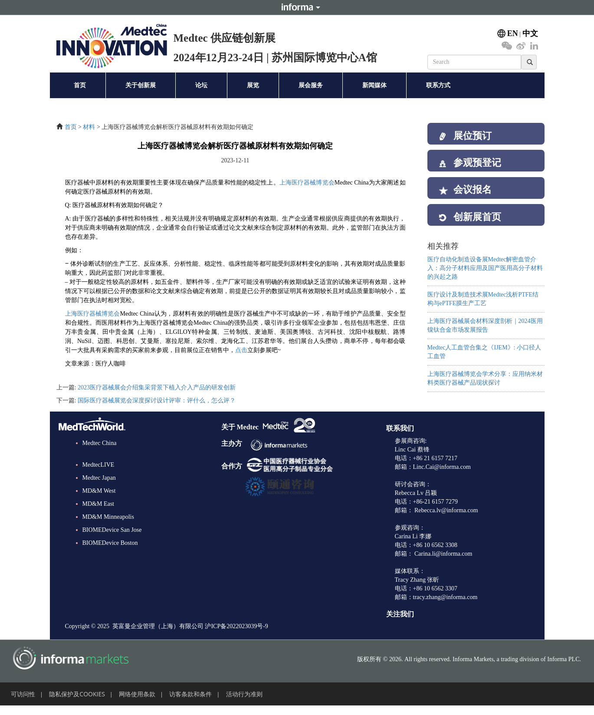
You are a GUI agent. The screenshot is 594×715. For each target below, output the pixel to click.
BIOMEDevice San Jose (112, 538)
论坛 (201, 85)
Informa (297, 7)
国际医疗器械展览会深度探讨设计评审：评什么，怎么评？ (157, 400)
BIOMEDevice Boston (110, 551)
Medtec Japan (99, 486)
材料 (89, 127)
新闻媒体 (374, 85)
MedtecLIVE (98, 473)
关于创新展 (140, 85)
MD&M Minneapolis (108, 525)
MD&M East (98, 512)
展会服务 (311, 85)
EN (512, 33)
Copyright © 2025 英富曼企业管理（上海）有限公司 (134, 635)
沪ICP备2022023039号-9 (236, 635)
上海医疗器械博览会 (307, 182)
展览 (253, 85)
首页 (80, 85)
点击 (241, 350)
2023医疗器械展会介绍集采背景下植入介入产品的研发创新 (157, 387)
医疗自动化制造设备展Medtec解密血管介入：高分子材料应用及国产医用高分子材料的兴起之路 (485, 281)
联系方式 (438, 85)
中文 (530, 33)
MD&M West (99, 499)
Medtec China (99, 451)
